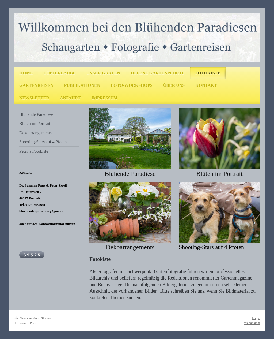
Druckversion (26, 318)
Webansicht (252, 323)
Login (256, 318)
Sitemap (46, 318)
